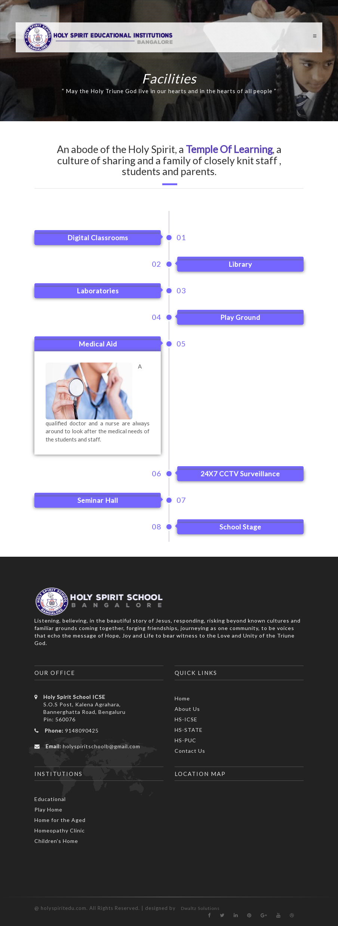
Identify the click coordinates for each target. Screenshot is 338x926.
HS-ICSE (186, 719)
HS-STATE (189, 730)
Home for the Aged (60, 820)
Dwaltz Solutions (200, 908)
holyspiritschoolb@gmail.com (101, 746)
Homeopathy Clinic (59, 830)
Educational (50, 799)
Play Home (48, 809)
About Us (187, 709)
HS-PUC (185, 740)
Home (182, 698)
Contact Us (190, 751)
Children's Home (56, 841)
